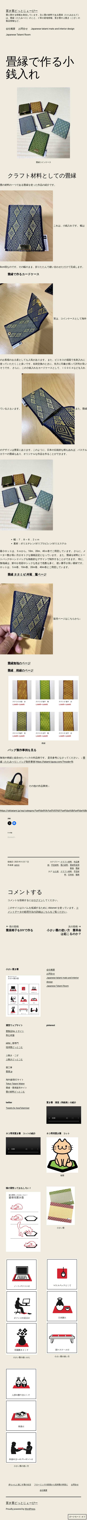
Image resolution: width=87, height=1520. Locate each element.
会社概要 (10, 28)
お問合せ (23, 28)
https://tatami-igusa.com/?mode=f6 (54, 761)
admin (17, 865)
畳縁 (77, 868)
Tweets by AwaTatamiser (18, 1108)
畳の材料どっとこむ (15, 1092)
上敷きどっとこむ (14, 1059)
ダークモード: (77, 1516)
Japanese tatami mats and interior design (52, 28)
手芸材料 (55, 865)
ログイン (38, 900)
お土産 (56, 871)
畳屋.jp (9, 1071)
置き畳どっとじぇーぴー (22, 11)
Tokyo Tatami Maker (15, 1084)
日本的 (71, 875)
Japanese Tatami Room (18, 34)
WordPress (30, 1509)
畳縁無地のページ (19, 663)
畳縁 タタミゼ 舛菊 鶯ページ (27, 574)
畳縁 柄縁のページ (20, 670)
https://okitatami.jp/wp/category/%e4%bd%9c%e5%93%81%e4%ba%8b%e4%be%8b (43, 810)
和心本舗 (10, 1035)
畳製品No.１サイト (15, 1031)
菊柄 (77, 875)
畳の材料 (64, 865)
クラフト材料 (66, 862)
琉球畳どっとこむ (14, 1047)
